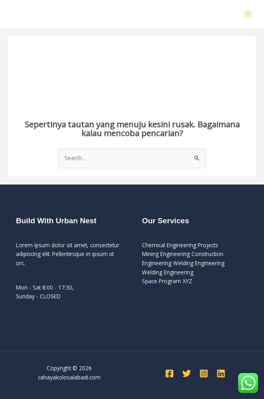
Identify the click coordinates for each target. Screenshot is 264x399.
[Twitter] (186, 373)
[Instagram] (203, 373)
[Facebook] (169, 373)
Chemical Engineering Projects (180, 245)
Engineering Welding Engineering (183, 263)
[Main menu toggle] (248, 14)
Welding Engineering (167, 272)
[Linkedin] (221, 373)
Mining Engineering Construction (182, 254)
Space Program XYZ (167, 281)
